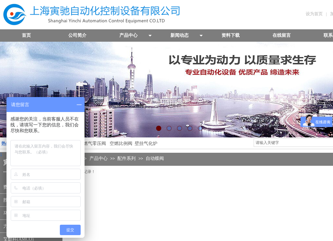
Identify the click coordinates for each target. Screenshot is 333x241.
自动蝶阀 (155, 158)
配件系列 (126, 158)
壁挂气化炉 (145, 143)
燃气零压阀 (94, 143)
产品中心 (98, 158)
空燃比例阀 (121, 143)
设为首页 (314, 13)
